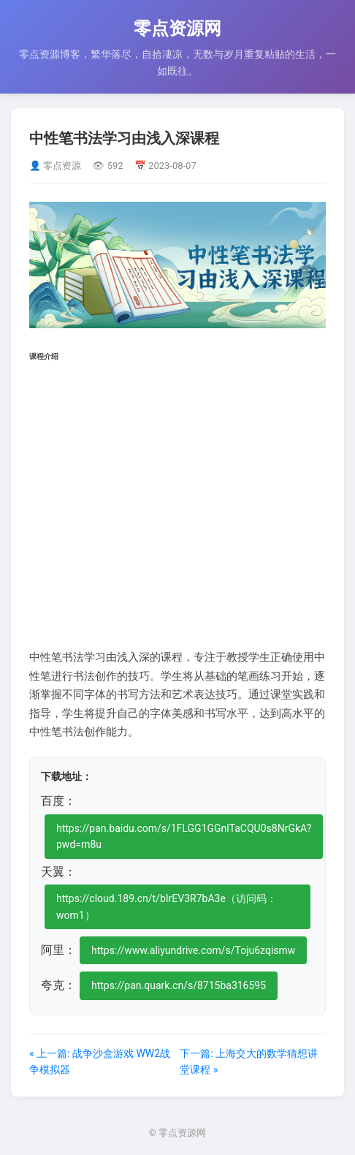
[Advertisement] (177, 505)
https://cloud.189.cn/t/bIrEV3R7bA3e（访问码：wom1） (166, 906)
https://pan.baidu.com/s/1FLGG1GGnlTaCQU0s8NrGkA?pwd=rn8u (183, 836)
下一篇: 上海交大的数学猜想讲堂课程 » (249, 1061)
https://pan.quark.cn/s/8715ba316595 (178, 985)
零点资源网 (177, 28)
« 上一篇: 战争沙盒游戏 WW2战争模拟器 (99, 1061)
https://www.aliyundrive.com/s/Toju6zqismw (193, 950)
